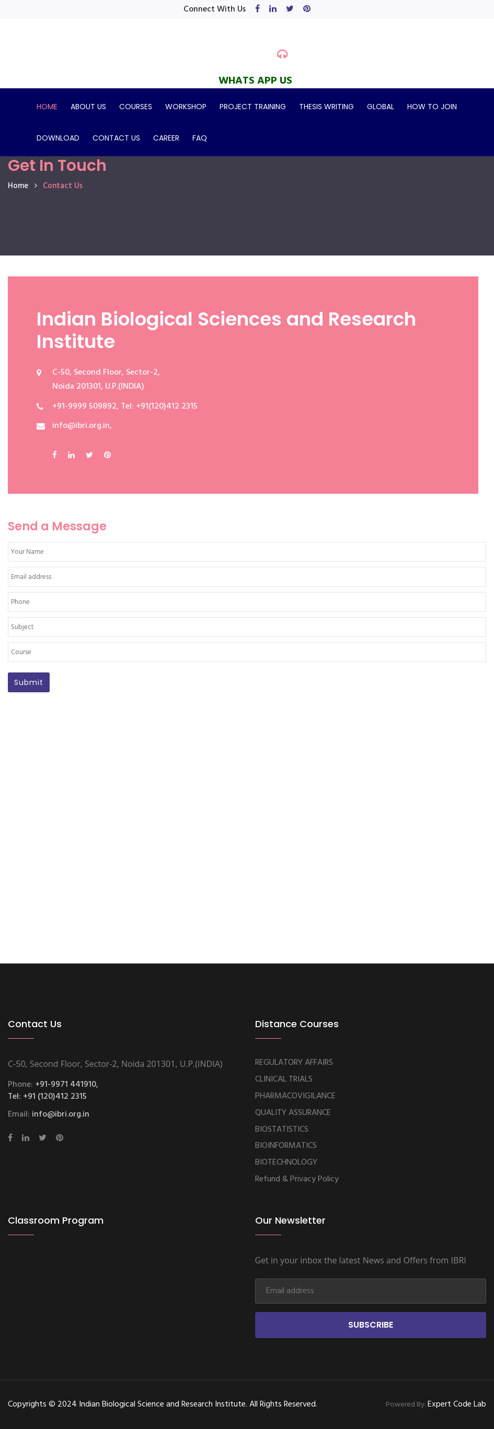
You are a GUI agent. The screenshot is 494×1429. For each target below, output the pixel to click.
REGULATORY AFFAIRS (294, 1063)
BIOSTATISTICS (281, 1129)
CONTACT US (116, 138)
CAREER (166, 138)
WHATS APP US (255, 81)
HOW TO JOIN (432, 106)
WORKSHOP (185, 106)
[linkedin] (273, 9)
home (18, 186)
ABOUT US (88, 106)
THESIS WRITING (326, 106)
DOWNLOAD (58, 138)
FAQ (199, 138)
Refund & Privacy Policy (297, 1179)
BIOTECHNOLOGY (286, 1162)
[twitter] (290, 9)
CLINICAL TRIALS (284, 1079)
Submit (28, 682)
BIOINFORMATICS (286, 1146)
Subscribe (370, 1325)
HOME (47, 106)
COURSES (135, 106)
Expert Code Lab (457, 1404)
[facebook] (257, 9)
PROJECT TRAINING (253, 106)
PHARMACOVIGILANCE (295, 1096)
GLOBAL (380, 106)
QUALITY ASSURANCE (293, 1113)
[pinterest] (307, 9)
